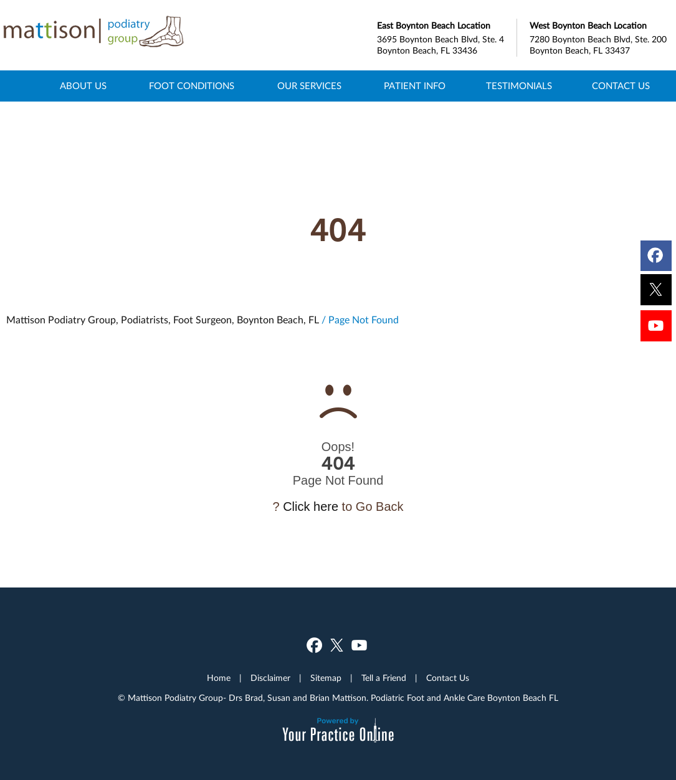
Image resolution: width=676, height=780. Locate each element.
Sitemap (325, 678)
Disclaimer (270, 678)
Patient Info (414, 86)
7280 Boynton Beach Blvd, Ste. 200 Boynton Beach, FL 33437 (600, 37)
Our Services (309, 86)
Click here (310, 506)
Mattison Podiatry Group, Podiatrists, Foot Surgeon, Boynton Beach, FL (162, 320)
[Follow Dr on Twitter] (656, 291)
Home (23, 86)
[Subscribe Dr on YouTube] (656, 329)
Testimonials (519, 86)
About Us (83, 86)
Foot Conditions (191, 86)
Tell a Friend (383, 678)
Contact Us (621, 86)
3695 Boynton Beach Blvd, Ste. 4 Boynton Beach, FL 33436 (447, 37)
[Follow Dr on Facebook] (656, 253)
